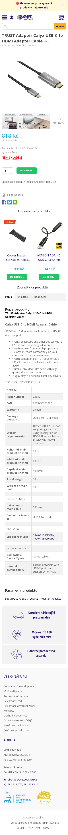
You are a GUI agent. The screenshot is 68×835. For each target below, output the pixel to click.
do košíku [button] (16, 276)
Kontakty (9, 710)
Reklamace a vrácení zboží (19, 705)
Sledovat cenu (15, 194)
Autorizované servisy (16, 696)
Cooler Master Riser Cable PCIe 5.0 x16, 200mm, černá (17, 257)
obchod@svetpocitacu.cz (22, 779)
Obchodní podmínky (15, 715)
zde (46, 7)
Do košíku (26, 170)
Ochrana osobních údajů (18, 720)
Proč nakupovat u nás (16, 730)
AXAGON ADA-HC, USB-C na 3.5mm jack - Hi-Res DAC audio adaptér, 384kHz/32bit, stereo (49, 257)
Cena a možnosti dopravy (19, 686)
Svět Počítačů (24, 17)
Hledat (60, 26)
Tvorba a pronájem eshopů (25, 822)
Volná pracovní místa (16, 725)
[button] (17, 277)
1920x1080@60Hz (43, 538)
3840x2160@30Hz (43, 535)
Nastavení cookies (34, 817)
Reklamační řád (13, 701)
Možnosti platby (13, 691)
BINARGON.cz (50, 822)
